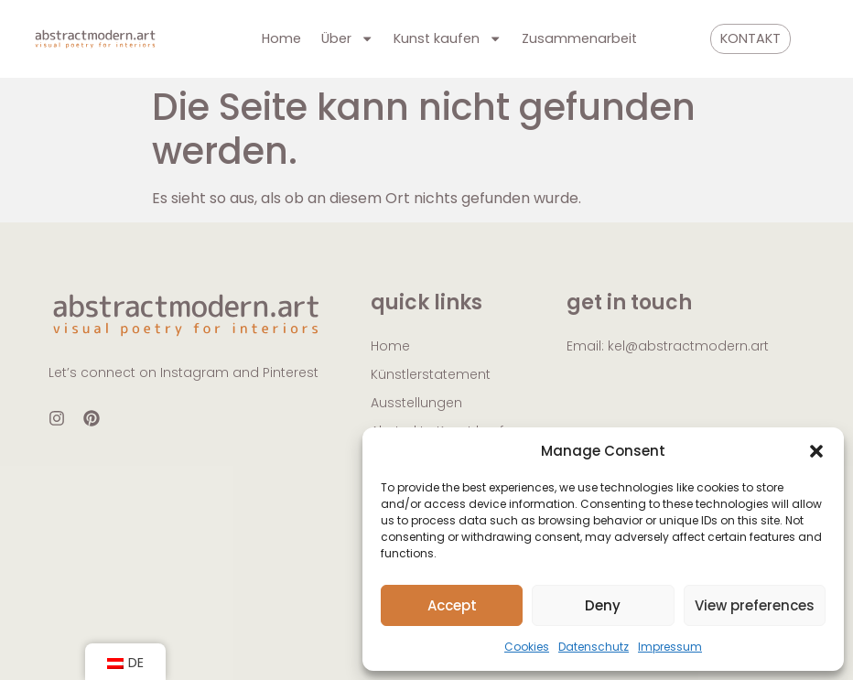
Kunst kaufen (448, 38)
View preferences (755, 605)
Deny (603, 605)
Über (347, 38)
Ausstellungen (416, 403)
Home (281, 38)
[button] (816, 451)
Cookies (526, 646)
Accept (452, 605)
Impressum (670, 646)
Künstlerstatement (431, 374)
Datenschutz (593, 646)
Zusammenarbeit (579, 38)
